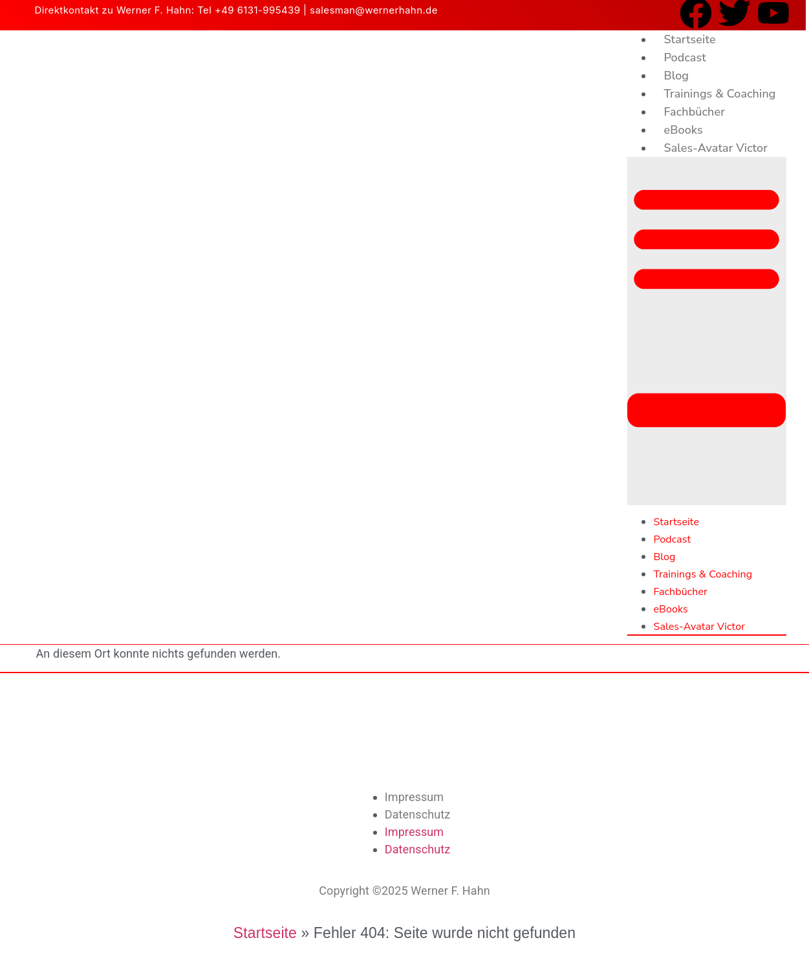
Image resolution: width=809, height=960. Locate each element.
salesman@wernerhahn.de (374, 10)
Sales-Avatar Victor (715, 148)
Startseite (689, 39)
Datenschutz (417, 814)
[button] (706, 331)
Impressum (414, 797)
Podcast (684, 57)
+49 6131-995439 (258, 10)
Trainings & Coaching (719, 93)
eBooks (682, 130)
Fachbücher (693, 112)
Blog (676, 75)
